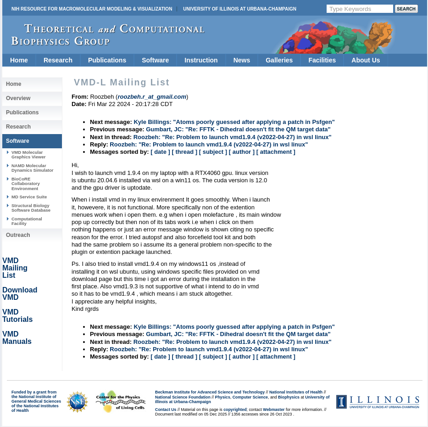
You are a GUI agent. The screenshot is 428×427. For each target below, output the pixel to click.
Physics (222, 397)
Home (19, 60)
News (241, 60)
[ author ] (242, 151)
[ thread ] (184, 151)
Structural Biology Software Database (30, 208)
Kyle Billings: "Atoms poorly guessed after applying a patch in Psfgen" (234, 121)
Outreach (18, 235)
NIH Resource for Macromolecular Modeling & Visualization (91, 8)
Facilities (322, 60)
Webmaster (273, 409)
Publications (107, 60)
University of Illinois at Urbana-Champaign (239, 8)
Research (58, 60)
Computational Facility (26, 221)
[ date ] (160, 151)
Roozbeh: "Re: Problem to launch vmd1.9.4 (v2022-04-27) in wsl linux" (232, 137)
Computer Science (250, 397)
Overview (18, 98)
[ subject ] (213, 151)
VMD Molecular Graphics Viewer (28, 154)
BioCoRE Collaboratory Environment (25, 183)
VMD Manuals (17, 337)
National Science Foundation (183, 397)
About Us (365, 60)
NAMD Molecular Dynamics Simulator (32, 168)
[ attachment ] (275, 151)
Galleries (279, 60)
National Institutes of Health (295, 392)
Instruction (200, 60)
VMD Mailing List (15, 268)
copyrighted (234, 409)
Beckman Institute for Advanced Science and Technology (210, 392)
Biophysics (289, 397)
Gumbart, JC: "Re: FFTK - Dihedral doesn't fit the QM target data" (238, 129)
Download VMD (19, 293)
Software (155, 60)
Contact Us (165, 409)
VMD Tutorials (17, 315)
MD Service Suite (29, 196)
